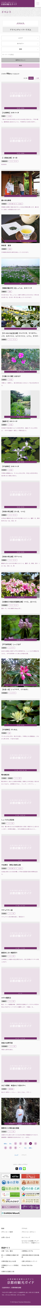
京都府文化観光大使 (7, 1271)
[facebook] (20, 1168)
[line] (24, 1168)
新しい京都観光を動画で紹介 (9, 1256)
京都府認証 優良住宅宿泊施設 (30, 1256)
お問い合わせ (5, 1237)
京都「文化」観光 (7, 1251)
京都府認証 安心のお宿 (8, 1261)
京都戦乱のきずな (27, 1251)
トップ (16, 1155)
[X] (16, 1168)
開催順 (31, 78)
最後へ (30, 1147)
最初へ (5, 1143)
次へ (25, 1147)
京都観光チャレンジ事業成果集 (9, 1266)
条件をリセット (21, 60)
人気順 (37, 78)
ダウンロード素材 (7, 1232)
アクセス (24, 1228)
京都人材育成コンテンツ (29, 1261)
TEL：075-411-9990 (7, 1295)
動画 (2, 1228)
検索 (20, 65)
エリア (20, 38)
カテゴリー (20, 44)
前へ (10, 1143)
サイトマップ (26, 1237)
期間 (20, 49)
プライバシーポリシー (29, 1232)
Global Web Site (27, 1265)
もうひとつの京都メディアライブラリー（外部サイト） (31, 1242)
